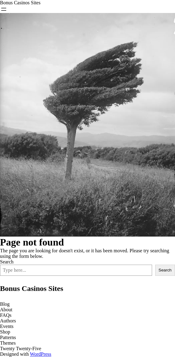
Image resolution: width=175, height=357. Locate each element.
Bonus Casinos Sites (20, 2)
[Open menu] (3, 9)
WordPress (40, 354)
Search (7, 261)
